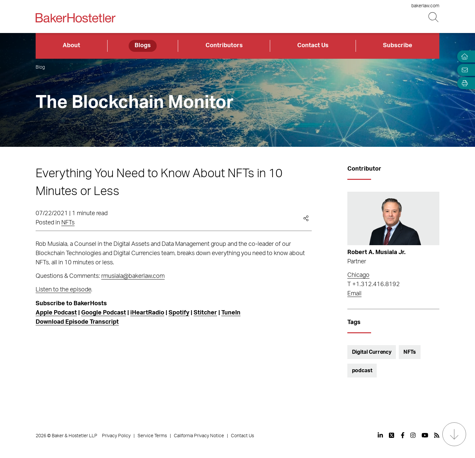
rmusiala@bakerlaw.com (133, 276)
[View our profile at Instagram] (413, 435)
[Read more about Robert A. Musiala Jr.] (393, 218)
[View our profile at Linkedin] (380, 435)
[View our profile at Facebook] (402, 435)
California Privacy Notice (199, 436)
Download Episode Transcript (77, 322)
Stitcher (205, 313)
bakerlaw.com (425, 6)
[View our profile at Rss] (436, 435)
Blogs (143, 46)
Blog (40, 67)
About (71, 46)
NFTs (68, 223)
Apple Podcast (56, 313)
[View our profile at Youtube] (425, 435)
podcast (362, 370)
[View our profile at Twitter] (392, 435)
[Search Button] (433, 17)
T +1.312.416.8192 (373, 284)
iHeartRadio (147, 313)
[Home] (463, 56)
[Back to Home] (75, 17)
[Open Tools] (463, 83)
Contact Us (313, 46)
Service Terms (152, 436)
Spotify (179, 313)
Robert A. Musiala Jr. (376, 252)
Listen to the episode (63, 290)
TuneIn (230, 313)
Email (354, 294)
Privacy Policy (116, 436)
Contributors (224, 46)
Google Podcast (103, 313)
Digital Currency (372, 352)
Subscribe (397, 46)
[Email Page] (463, 69)
